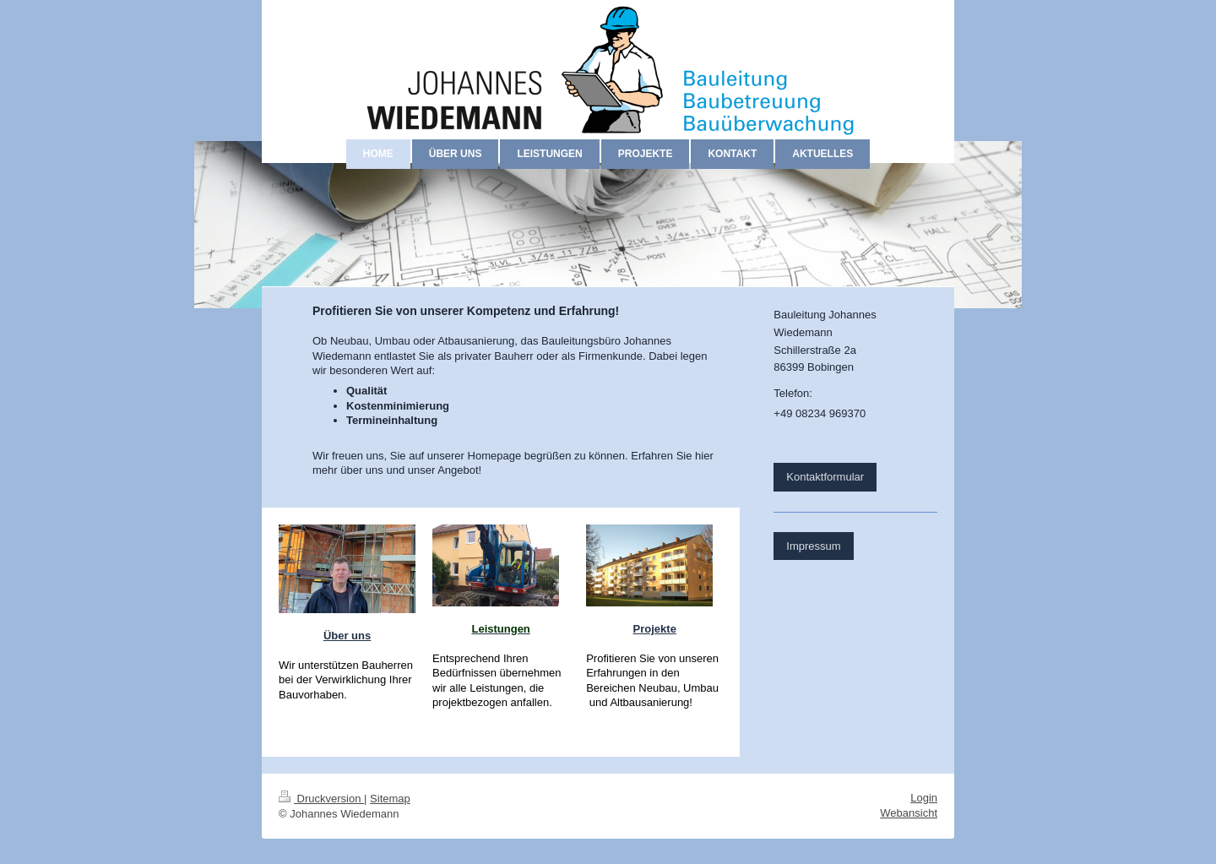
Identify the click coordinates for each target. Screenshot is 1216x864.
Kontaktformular (825, 476)
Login (923, 797)
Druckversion (321, 798)
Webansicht (908, 813)
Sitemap (390, 798)
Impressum (813, 546)
